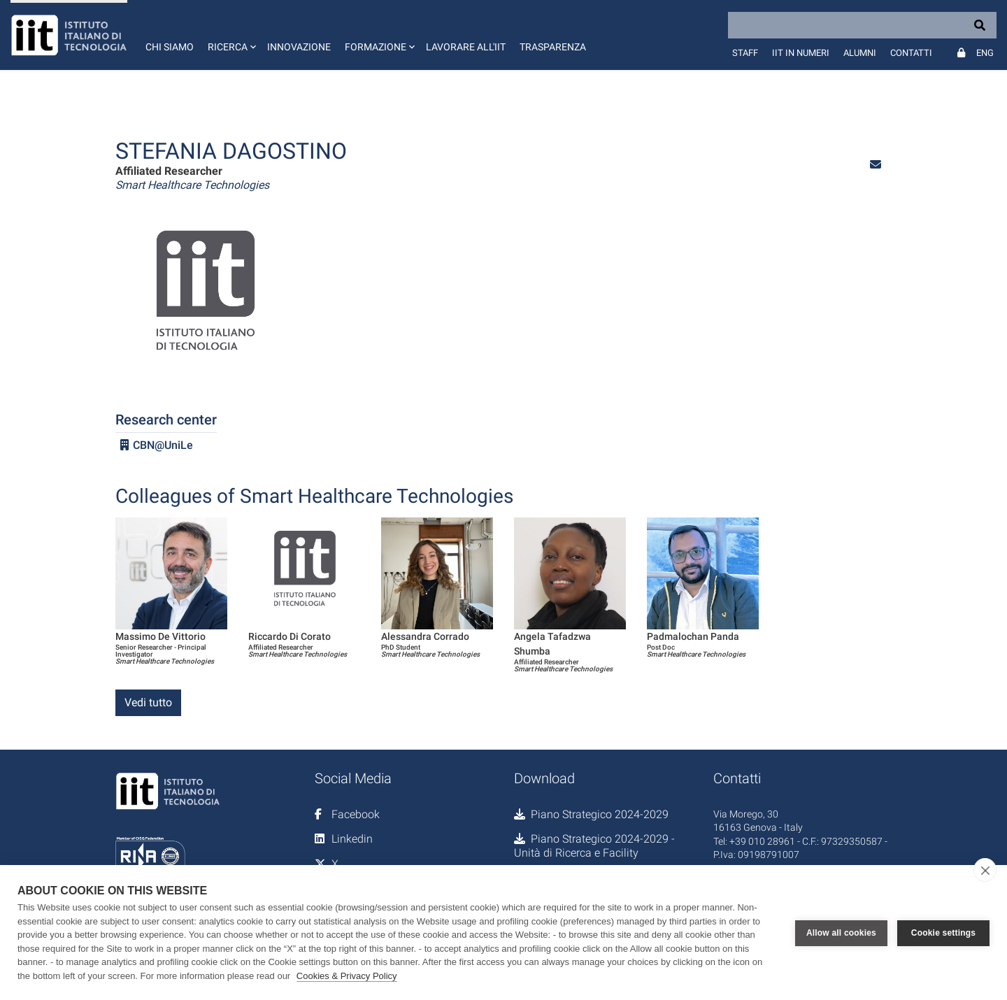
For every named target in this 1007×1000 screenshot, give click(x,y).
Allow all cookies (841, 933)
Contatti (911, 53)
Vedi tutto (148, 702)
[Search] (862, 25)
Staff (745, 53)
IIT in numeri (800, 53)
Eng (985, 53)
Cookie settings (943, 933)
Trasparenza (553, 46)
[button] (230, 35)
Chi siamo (169, 46)
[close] (985, 870)
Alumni (859, 53)
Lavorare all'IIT (466, 46)
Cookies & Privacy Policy (347, 976)
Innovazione (299, 46)
